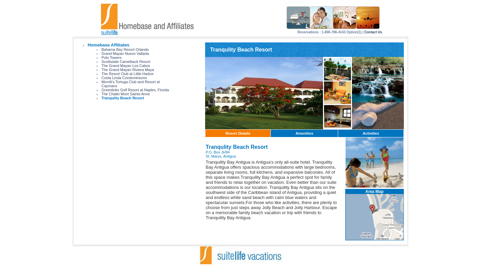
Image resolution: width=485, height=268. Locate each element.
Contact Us (373, 32)
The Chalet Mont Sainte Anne (125, 94)
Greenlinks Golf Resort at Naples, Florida (135, 90)
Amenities (305, 133)
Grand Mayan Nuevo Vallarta (125, 54)
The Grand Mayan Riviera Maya (127, 70)
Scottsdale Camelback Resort (125, 62)
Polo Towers (111, 58)
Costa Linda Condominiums (124, 78)
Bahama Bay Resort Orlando (125, 49)
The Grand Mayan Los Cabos (125, 66)
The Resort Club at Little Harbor (127, 74)
